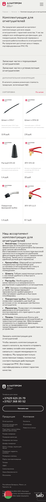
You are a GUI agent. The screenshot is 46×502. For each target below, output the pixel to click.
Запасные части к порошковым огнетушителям (19, 62)
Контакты (26, 421)
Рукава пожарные (8, 434)
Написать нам (23, 408)
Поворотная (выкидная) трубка (9, 207)
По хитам (40, 92)
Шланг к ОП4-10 (32, 120)
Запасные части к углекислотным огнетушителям (20, 69)
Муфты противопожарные (11, 459)
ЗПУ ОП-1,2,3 (30, 206)
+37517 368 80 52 (14, 401)
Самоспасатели (8, 469)
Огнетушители (7, 421)
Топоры (5, 462)
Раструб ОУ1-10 (8, 163)
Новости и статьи (29, 428)
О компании (27, 424)
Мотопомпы (6, 475)
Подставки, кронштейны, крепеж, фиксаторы (11, 430)
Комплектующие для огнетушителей (9, 425)
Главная (5, 12)
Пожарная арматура (9, 437)
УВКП (4, 466)
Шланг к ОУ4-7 (7, 120)
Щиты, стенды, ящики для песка (11, 447)
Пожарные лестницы (10, 440)
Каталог (14, 12)
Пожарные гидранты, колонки (10, 452)
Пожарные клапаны (9, 456)
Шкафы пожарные (9, 443)
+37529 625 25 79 (13, 398)
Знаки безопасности (9, 472)
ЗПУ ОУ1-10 (29, 163)
